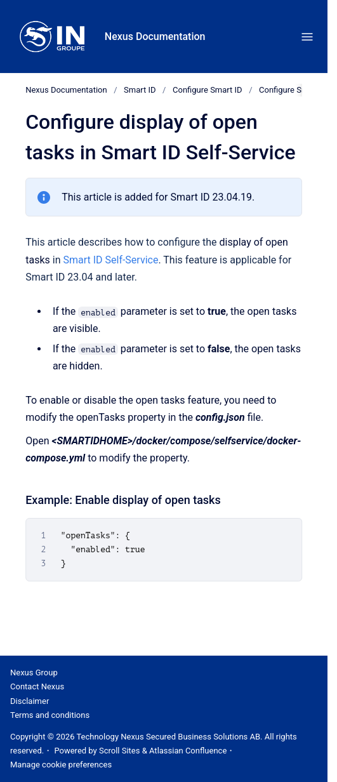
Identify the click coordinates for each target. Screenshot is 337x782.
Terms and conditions (49, 715)
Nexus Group (34, 672)
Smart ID (139, 90)
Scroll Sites (119, 750)
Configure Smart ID (207, 90)
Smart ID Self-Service (110, 259)
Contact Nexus (37, 686)
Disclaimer (29, 701)
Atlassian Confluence (188, 750)
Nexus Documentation (155, 36)
